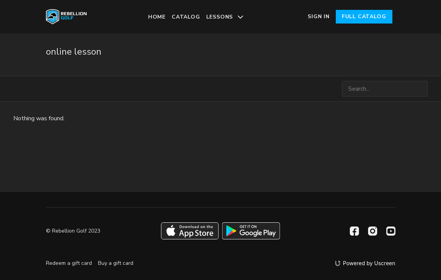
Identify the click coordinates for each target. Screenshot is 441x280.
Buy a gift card (115, 263)
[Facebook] (354, 231)
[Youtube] (390, 231)
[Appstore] (190, 230)
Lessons (224, 16)
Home (157, 16)
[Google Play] (251, 230)
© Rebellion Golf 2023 (73, 231)
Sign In (319, 16)
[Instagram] (372, 231)
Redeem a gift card (69, 263)
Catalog (186, 16)
